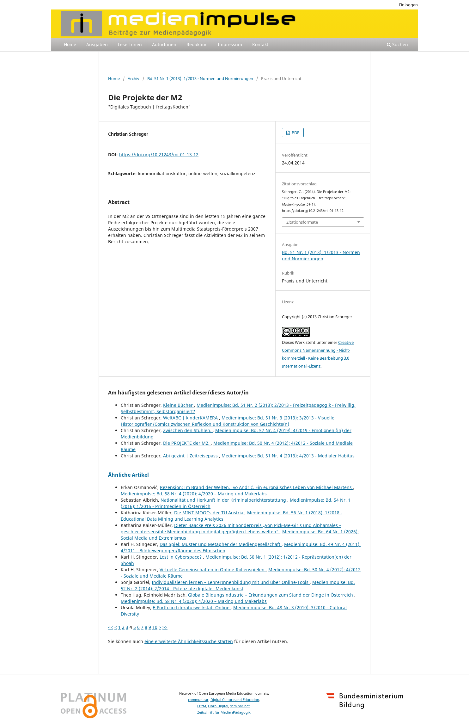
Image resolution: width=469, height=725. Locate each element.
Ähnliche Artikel (128, 474)
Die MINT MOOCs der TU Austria (209, 513)
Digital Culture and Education (234, 699)
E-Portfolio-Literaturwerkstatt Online (192, 607)
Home (70, 44)
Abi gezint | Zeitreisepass (191, 456)
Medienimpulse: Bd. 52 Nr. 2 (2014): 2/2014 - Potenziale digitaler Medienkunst (238, 585)
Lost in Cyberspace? (181, 557)
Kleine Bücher (178, 405)
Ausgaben (97, 44)
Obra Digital (218, 706)
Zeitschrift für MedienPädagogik (224, 712)
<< (110, 627)
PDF (295, 132)
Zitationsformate (302, 222)
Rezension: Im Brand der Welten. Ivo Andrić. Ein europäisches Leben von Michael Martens (256, 487)
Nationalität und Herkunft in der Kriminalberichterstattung (224, 500)
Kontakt (260, 44)
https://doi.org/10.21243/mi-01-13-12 (158, 155)
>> (165, 627)
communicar (198, 699)
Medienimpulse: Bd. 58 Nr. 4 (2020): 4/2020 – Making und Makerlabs (194, 494)
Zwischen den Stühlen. (188, 430)
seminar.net (240, 706)
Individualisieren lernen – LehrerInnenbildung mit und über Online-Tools (231, 582)
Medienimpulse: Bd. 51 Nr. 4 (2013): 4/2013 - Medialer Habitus (288, 456)
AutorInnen (164, 44)
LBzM (201, 706)
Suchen (397, 44)
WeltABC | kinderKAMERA (191, 418)
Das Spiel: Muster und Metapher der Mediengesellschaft (221, 544)
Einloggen (408, 5)
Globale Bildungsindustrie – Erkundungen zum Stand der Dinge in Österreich (271, 595)
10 (154, 627)
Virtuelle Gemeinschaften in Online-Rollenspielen (213, 570)
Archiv (133, 78)
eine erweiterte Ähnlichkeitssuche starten (188, 641)
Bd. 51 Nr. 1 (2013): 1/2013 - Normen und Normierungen (200, 78)
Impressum (230, 44)
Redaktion (197, 44)
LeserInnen (130, 44)
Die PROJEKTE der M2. (187, 443)
